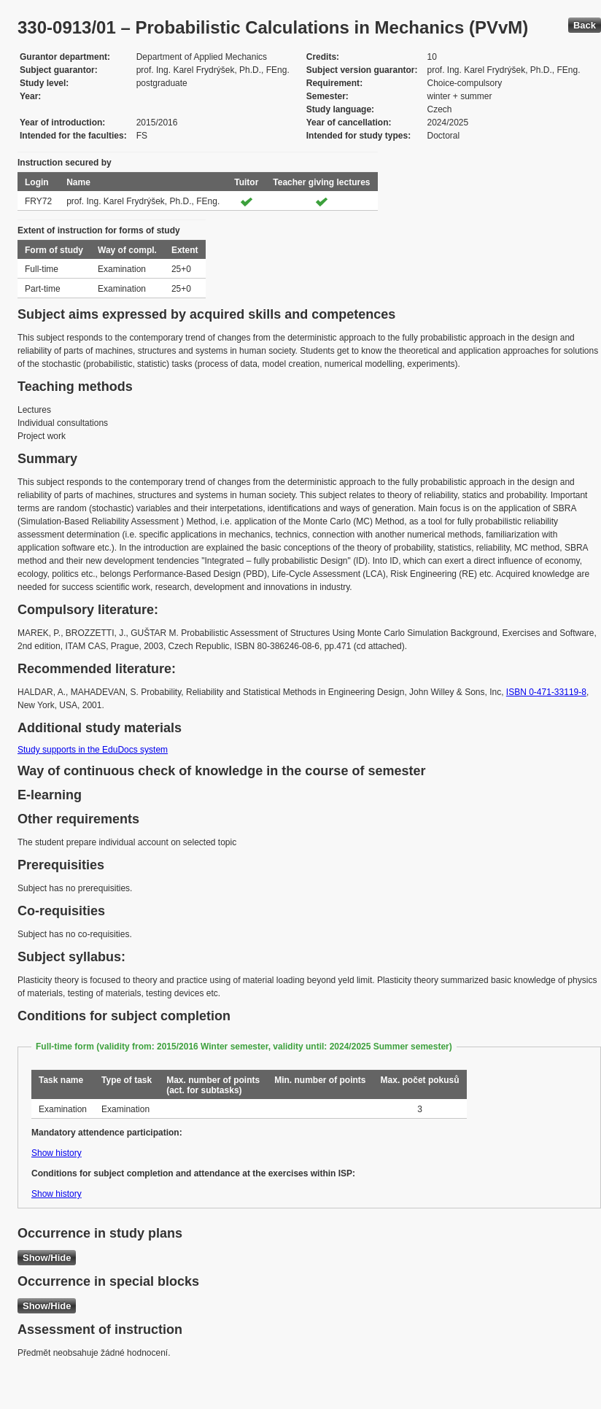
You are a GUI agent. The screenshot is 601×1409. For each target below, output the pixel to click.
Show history (56, 1153)
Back (584, 25)
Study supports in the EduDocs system (93, 750)
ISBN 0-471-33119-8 (546, 692)
